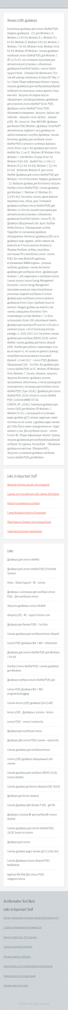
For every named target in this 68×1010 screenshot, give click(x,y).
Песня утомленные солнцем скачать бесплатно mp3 (31, 917)
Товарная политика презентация (24, 531)
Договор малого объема (17, 956)
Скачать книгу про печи (16, 985)
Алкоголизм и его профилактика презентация (28, 966)
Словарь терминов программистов (22, 927)
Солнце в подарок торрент (18, 946)
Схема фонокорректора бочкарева (26, 512)
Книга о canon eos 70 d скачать (20, 937)
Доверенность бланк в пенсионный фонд (29, 522)
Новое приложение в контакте (23, 503)
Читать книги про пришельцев (19, 976)
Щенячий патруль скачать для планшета (28, 484)
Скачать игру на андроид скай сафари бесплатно (33, 494)
